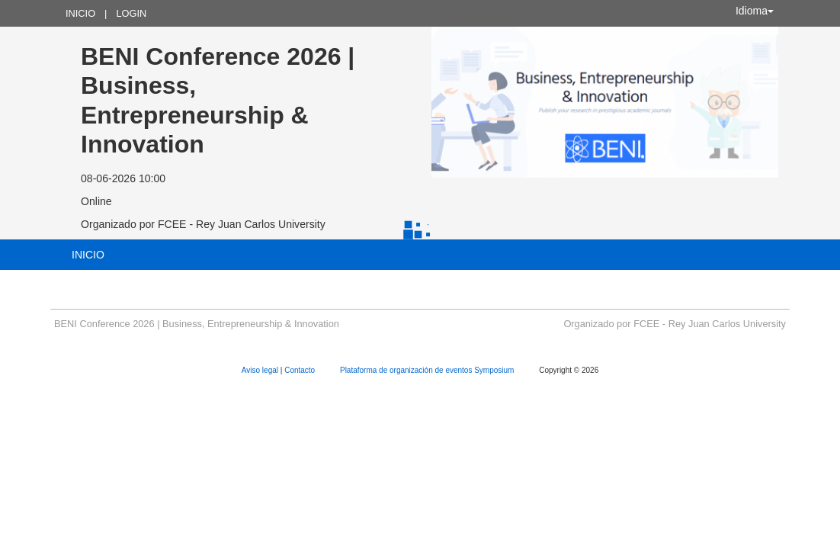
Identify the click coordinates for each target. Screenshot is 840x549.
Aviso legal (261, 370)
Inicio (80, 13)
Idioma (755, 11)
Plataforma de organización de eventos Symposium (428, 370)
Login (131, 13)
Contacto (300, 370)
